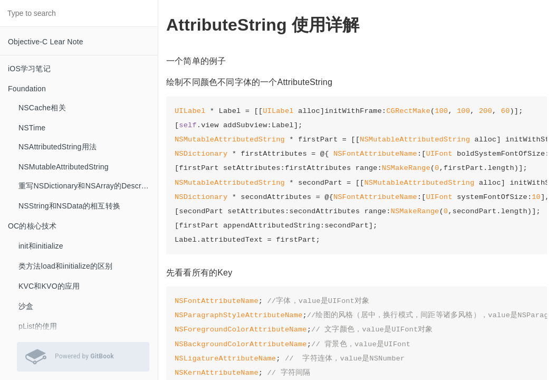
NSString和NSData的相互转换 (69, 206)
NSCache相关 (42, 107)
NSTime (31, 128)
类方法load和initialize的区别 (65, 266)
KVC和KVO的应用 (49, 286)
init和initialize (40, 246)
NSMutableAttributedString (63, 167)
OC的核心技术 (32, 226)
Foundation (27, 88)
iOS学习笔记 (29, 68)
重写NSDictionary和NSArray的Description (88, 186)
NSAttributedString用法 (57, 146)
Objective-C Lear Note (45, 41)
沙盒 (25, 306)
